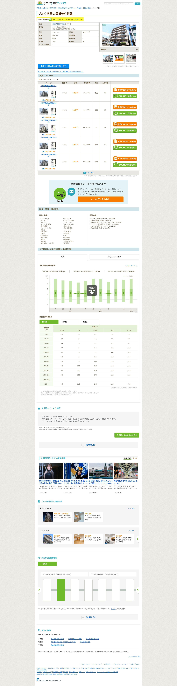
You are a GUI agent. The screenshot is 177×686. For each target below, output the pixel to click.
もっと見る (130, 508)
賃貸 (76, 19)
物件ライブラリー (91, 672)
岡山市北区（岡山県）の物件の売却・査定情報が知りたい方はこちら (60, 72)
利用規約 (107, 664)
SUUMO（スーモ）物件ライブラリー (52, 3)
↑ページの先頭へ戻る (134, 656)
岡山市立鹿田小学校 (92, 639)
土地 (135, 668)
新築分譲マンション (101, 668)
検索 (138, 3)
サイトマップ (97, 664)
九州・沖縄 (74, 674)
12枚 (43, 100)
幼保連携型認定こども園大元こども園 (63, 642)
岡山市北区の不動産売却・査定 (53, 66)
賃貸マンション (67, 668)
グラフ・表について (131, 265)
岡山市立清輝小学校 (57, 639)
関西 (61, 674)
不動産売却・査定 (57, 672)
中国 (68, 674)
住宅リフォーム (47, 672)
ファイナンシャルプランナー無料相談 (107, 672)
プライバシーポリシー (120, 664)
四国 (65, 674)
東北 (42, 674)
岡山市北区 (87, 8)
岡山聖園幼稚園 (85, 642)
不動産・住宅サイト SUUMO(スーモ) (47, 668)
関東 (46, 674)
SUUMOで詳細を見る (125, 96)
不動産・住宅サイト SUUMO (46, 8)
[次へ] (137, 539)
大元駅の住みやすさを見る (127, 435)
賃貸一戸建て (85, 668)
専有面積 (44, 322)
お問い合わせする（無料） (125, 90)
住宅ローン (82, 672)
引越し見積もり (73, 672)
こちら (113, 609)
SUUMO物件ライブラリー (66, 8)
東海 (58, 674)
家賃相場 (92, 668)
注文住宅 (39, 672)
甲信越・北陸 (52, 674)
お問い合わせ (134, 664)
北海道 (38, 674)
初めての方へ (85, 664)
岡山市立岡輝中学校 (57, 645)
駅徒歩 (85, 322)
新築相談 (65, 672)
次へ (137, 590)
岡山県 (79, 8)
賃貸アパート (76, 668)
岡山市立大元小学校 (75, 639)
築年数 (65, 322)
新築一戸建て (121, 668)
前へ (39, 590)
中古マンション (112, 668)
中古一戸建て (129, 668)
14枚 (43, 134)
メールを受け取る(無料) (100, 199)
